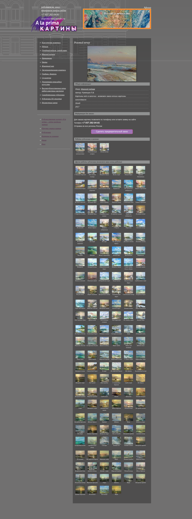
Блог (43, 144)
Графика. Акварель (49, 74)
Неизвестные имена (49, 103)
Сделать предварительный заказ (112, 131)
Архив (44, 140)
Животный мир (48, 66)
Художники (46, 132)
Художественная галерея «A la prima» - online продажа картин (54, 122)
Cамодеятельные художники (53, 95)
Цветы (44, 62)
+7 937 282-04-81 (91, 123)
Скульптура (46, 78)
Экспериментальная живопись (54, 70)
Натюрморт (47, 58)
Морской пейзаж (48, 54)
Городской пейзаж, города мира (54, 50)
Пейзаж (45, 47)
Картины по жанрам (50, 136)
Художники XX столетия (52, 99)
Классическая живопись (51, 43)
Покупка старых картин (51, 128)
